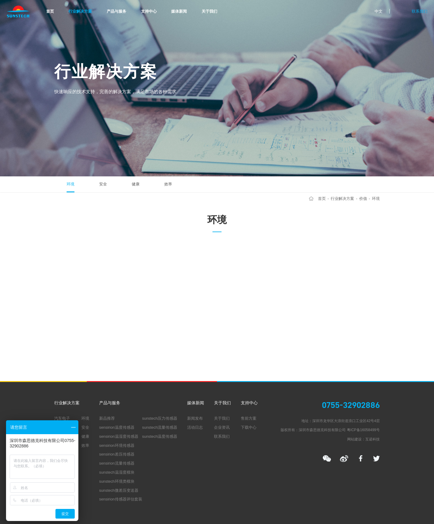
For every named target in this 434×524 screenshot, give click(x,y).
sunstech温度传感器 (160, 436)
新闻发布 (195, 418)
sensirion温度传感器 (116, 427)
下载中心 (248, 427)
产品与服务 (116, 11)
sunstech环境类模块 (116, 481)
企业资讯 (222, 427)
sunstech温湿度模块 (116, 472)
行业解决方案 (80, 11)
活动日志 (195, 427)
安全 (103, 184)
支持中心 (149, 11)
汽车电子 (62, 418)
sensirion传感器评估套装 (120, 499)
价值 (363, 198)
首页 (50, 11)
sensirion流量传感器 (116, 463)
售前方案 (248, 418)
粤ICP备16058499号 (363, 430)
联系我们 (419, 11)
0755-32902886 (351, 405)
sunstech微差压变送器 (118, 490)
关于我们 (209, 11)
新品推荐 (107, 418)
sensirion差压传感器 (116, 454)
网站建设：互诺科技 (363, 439)
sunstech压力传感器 (160, 418)
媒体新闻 (179, 11)
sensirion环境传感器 (116, 445)
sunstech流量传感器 (160, 427)
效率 (168, 184)
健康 (136, 184)
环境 (70, 184)
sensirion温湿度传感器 (118, 436)
